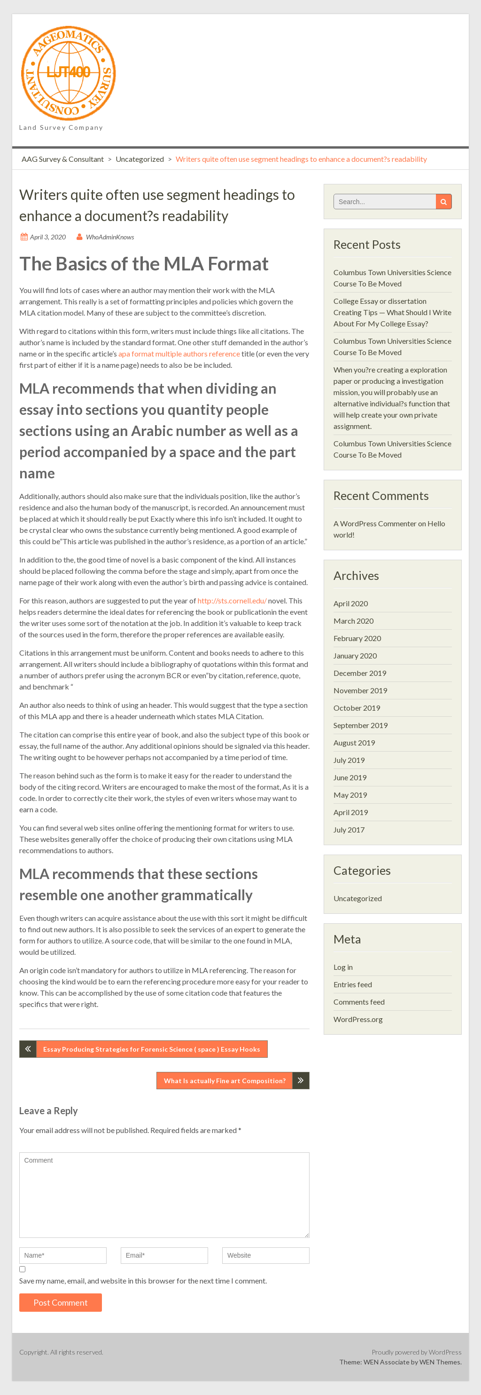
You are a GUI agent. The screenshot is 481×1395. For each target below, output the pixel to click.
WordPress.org (358, 1019)
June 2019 (350, 777)
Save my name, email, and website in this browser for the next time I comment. (143, 1280)
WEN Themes (439, 1362)
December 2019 (360, 672)
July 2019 (349, 759)
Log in (343, 966)
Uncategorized (140, 158)
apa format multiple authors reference (179, 353)
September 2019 (361, 725)
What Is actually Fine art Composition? (225, 1081)
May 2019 (350, 794)
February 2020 (357, 638)
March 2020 (353, 620)
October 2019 (357, 707)
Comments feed (359, 1001)
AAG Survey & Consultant (63, 158)
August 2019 (354, 742)
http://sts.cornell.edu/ (232, 600)
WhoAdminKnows (110, 237)
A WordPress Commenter (375, 523)
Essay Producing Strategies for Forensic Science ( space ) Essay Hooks (151, 1049)
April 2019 (351, 812)
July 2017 (349, 829)
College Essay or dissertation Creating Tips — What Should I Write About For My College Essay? (392, 312)
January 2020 (355, 655)
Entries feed (353, 984)
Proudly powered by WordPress (417, 1352)
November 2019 (360, 690)
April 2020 (351, 603)
